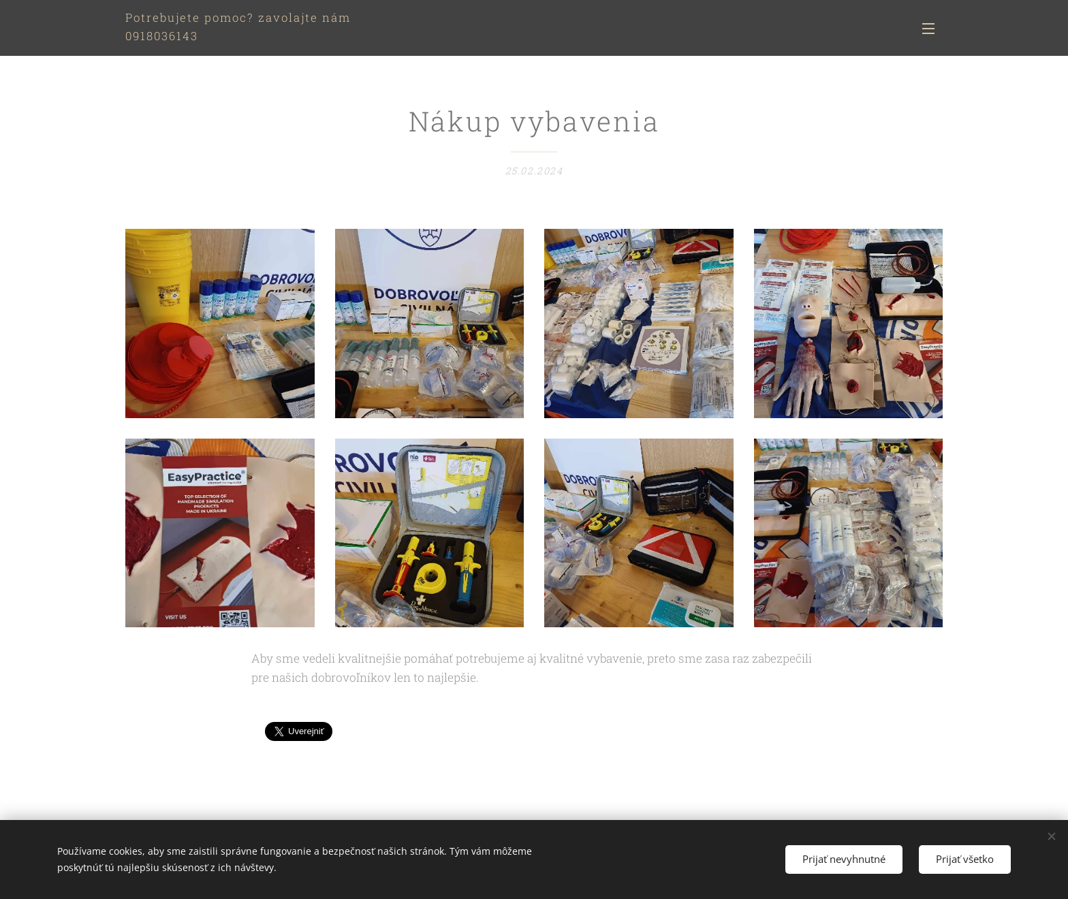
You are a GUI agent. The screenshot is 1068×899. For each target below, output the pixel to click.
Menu (928, 28)
